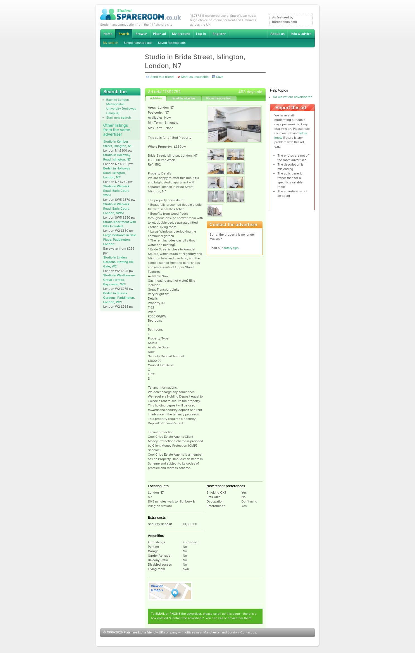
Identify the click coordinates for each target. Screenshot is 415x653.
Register (219, 33)
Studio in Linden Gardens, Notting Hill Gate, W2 (118, 261)
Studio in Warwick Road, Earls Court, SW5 (116, 190)
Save (219, 77)
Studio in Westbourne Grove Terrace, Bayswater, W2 (119, 279)
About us (277, 33)
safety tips (230, 248)
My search (110, 43)
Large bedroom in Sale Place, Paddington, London (119, 239)
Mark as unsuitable (195, 77)
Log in (201, 33)
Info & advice (301, 33)
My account (181, 33)
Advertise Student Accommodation (159, 33)
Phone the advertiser (218, 98)
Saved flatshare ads (138, 43)
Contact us (248, 632)
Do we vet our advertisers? (292, 97)
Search (123, 34)
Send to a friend (162, 77)
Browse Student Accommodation (141, 33)
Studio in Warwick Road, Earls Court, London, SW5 (116, 208)
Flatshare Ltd (133, 632)
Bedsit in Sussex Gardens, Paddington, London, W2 (119, 297)
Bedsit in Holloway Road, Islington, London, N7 (116, 172)
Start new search (118, 117)
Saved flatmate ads (171, 43)
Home (107, 33)
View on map (170, 591)
